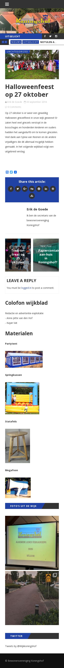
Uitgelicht (30, 42)
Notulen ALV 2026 (51, 42)
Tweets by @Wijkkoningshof (20, 646)
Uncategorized (17, 51)
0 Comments (14, 106)
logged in (26, 287)
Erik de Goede (14, 101)
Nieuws (16, 42)
